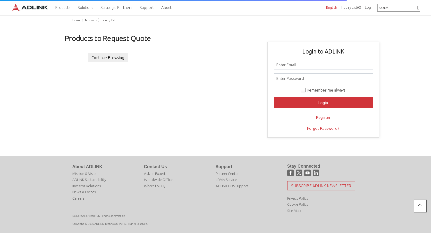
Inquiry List (351, 7)
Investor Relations (86, 186)
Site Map (294, 211)
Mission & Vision (85, 174)
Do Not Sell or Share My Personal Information (98, 215)
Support (224, 166)
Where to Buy (154, 186)
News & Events (84, 192)
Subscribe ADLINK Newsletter (321, 186)
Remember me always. (326, 90)
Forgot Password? (323, 128)
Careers (78, 198)
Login (369, 7)
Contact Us (155, 166)
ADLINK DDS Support (232, 186)
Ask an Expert (155, 174)
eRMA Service (226, 180)
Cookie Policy (297, 204)
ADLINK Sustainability (89, 180)
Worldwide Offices (159, 180)
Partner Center (227, 174)
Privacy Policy (297, 198)
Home (76, 20)
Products (91, 20)
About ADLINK (87, 166)
